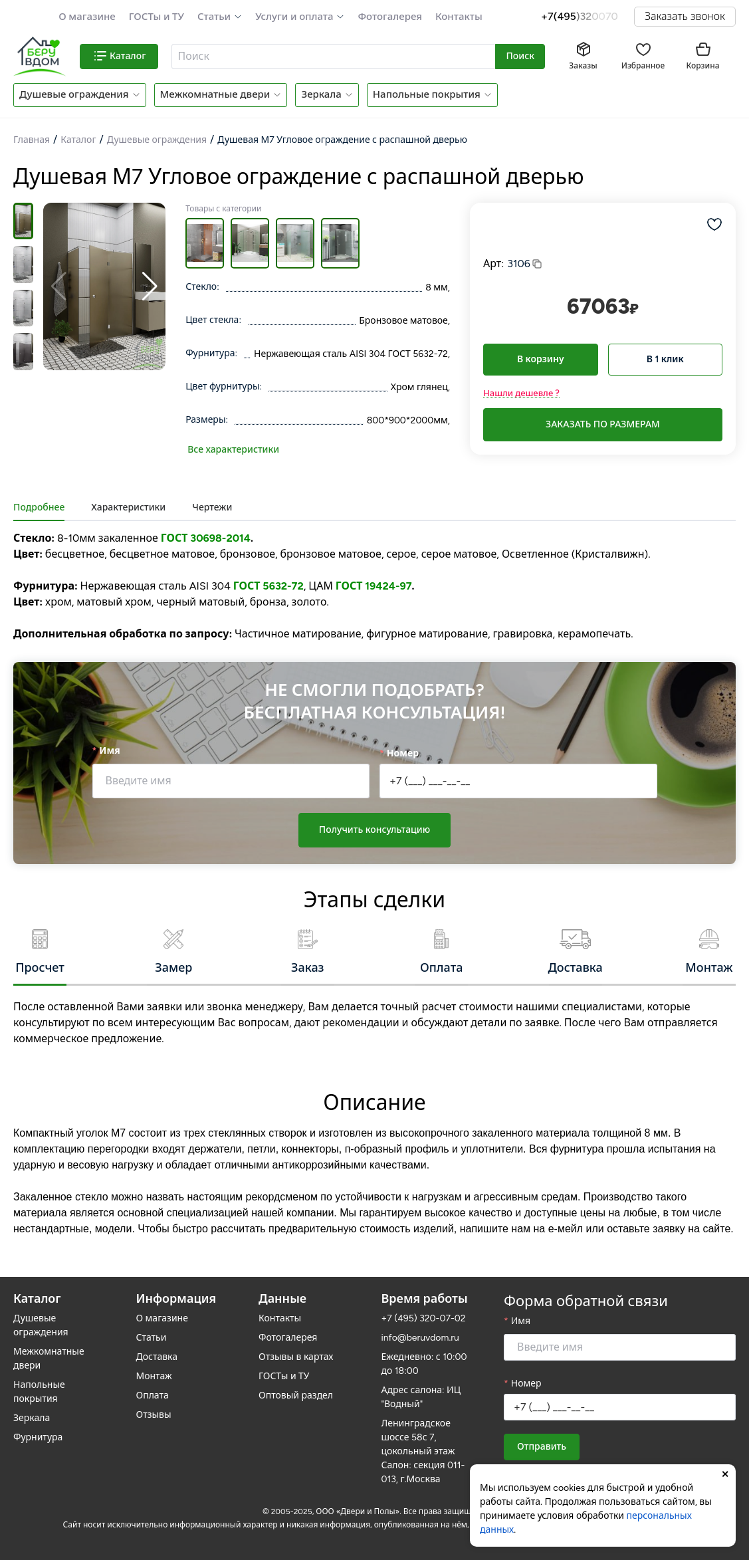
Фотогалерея (389, 17)
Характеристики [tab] (128, 507)
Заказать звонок (685, 16)
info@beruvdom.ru (420, 1337)
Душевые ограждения (74, 94)
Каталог (78, 140)
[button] (219, 17)
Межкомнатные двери (215, 94)
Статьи (214, 17)
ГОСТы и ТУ (156, 17)
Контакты (458, 17)
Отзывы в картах (296, 1357)
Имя (109, 750)
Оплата (152, 1395)
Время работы (424, 1298)
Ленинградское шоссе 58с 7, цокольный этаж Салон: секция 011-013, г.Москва (423, 1451)
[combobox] (333, 56)
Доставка (157, 1357)
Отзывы (153, 1414)
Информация (176, 1298)
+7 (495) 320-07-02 (423, 1318)
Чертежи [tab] (212, 507)
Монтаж (154, 1376)
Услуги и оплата (294, 17)
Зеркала (321, 94)
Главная (31, 140)
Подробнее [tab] (38, 507)
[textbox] (332, 56)
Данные (282, 1298)
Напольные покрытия (427, 94)
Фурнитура (37, 1437)
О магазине (87, 17)
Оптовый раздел (296, 1395)
